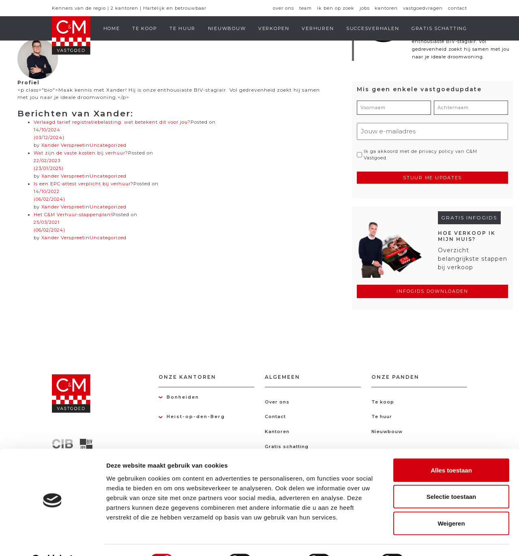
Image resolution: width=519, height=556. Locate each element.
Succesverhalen (372, 28)
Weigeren (451, 502)
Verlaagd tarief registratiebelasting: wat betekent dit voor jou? (112, 122)
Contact (457, 8)
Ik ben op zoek (335, 8)
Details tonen (438, 540)
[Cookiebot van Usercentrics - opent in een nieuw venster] (52, 540)
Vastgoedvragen (423, 8)
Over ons (283, 8)
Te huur (182, 28)
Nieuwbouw (227, 28)
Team (305, 8)
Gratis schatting (439, 28)
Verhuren (318, 28)
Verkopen (274, 28)
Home (111, 28)
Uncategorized (108, 145)
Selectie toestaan (451, 476)
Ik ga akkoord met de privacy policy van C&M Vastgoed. (420, 154)
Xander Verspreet (62, 237)
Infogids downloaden (432, 291)
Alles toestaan (451, 449)
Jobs (365, 8)
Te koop (144, 28)
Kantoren (386, 8)
